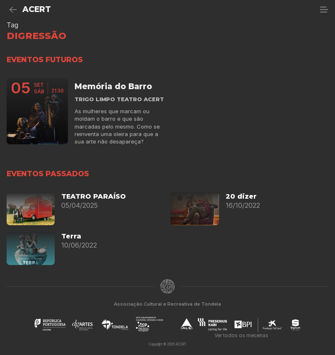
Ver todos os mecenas (241, 335)
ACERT (36, 9)
